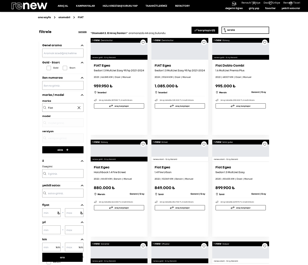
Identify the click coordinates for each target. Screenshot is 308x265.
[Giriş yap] (254, 14)
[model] (63, 140)
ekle (62, 167)
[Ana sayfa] (33, 15)
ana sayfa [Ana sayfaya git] (44, 35)
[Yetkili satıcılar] (291, 14)
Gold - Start (51, 80)
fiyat (45, 222)
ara (62, 257)
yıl (44, 240)
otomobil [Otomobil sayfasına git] (64, 35)
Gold (55, 85)
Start (72, 85)
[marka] (63, 125)
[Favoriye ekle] (143, 61)
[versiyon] (63, 155)
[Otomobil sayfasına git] (63, 15)
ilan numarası (52, 95)
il (43, 178)
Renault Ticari (291, 2)
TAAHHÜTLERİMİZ (156, 14)
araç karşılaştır (122, 144)
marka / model (53, 112)
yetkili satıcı (51, 203)
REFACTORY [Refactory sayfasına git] (182, 14)
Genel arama (52, 63)
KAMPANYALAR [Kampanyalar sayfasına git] (85, 14)
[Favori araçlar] (270, 14)
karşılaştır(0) (205, 48)
